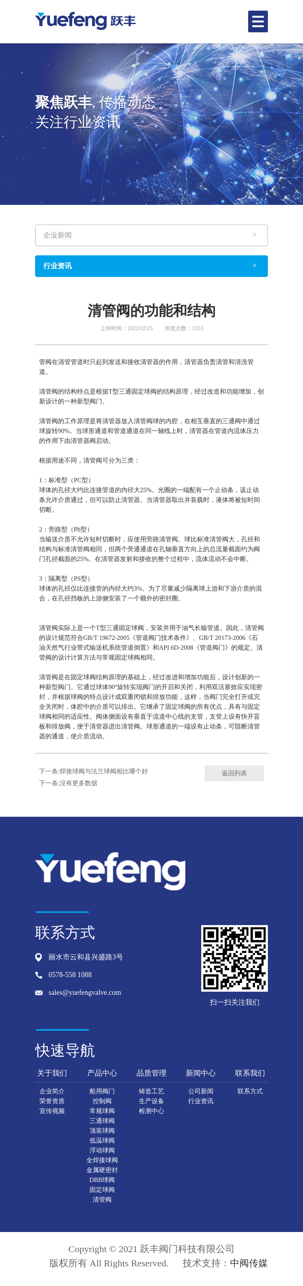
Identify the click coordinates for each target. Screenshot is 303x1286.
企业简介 (52, 1091)
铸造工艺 (151, 1091)
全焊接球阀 (102, 1160)
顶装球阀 (102, 1130)
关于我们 (52, 1073)
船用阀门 (102, 1091)
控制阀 (102, 1101)
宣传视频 (52, 1111)
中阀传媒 (249, 1263)
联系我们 (250, 1073)
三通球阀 (102, 1120)
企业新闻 (57, 235)
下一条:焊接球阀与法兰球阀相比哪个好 (93, 771)
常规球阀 (102, 1111)
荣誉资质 (52, 1101)
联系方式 (250, 1091)
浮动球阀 (102, 1150)
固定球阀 (102, 1189)
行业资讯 (57, 266)
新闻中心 (201, 1073)
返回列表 (234, 773)
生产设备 (151, 1101)
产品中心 (102, 1073)
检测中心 (151, 1111)
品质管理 (151, 1073)
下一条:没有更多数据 (68, 783)
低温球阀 (102, 1140)
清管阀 (102, 1199)
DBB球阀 (102, 1179)
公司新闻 (200, 1091)
